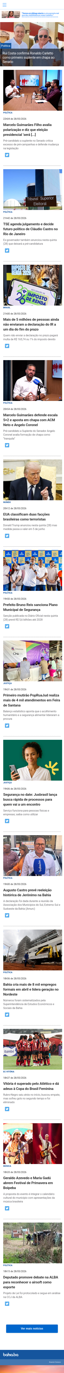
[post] (32, 110)
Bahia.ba (25, 6)
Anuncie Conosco (55, 1362)
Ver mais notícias (32, 1328)
